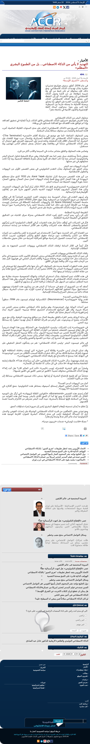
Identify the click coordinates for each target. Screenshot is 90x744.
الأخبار (85, 667)
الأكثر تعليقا (58, 561)
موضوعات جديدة (81, 561)
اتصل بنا (32, 731)
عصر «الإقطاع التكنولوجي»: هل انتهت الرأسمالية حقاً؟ (62, 520)
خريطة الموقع (55, 731)
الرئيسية (86, 664)
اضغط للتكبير (23, 101)
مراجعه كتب (83, 704)
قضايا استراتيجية (38, 688)
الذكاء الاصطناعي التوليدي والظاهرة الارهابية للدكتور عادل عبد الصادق (57, 641)
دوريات (43, 682)
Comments (72, 463)
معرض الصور (82, 682)
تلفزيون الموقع (82, 676)
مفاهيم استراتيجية (38, 685)
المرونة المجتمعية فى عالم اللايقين (71, 498)
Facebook (83, 463)
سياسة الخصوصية (39, 670)
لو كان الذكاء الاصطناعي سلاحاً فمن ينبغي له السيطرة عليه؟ (61, 599)
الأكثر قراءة (68, 561)
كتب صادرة (83, 706)
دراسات (84, 680)
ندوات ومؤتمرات (81, 670)
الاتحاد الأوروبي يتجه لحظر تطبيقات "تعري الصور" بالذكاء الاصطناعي (58, 572)
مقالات (85, 673)
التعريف (42, 667)
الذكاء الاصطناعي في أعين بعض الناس (71, 595)
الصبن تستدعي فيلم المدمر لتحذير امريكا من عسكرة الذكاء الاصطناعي (57, 587)
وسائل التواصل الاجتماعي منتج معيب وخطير (66, 535)
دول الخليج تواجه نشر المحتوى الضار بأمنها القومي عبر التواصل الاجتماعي (55, 583)
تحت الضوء (83, 685)
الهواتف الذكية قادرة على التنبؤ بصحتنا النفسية (67, 576)
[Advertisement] (45, 53)
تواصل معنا (75, 7)
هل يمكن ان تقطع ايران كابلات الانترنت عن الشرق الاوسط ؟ (61, 591)
